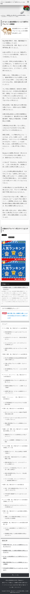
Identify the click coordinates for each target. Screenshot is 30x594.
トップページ (3, 15)
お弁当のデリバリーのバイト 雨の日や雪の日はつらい (16, 338)
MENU (28, 2)
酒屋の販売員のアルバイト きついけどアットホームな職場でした (16, 463)
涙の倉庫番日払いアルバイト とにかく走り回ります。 (16, 369)
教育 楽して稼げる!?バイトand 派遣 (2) (13, 484)
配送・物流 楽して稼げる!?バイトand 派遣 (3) (15, 354)
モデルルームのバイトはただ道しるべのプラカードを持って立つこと (16, 418)
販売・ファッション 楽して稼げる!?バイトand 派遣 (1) (15, 398)
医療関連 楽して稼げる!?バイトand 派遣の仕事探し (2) (15, 523)
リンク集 (11, 587)
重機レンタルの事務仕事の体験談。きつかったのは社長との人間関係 (16, 517)
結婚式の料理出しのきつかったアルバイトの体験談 (16, 349)
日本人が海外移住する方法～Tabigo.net (14, 580)
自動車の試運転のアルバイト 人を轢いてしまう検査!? (16, 386)
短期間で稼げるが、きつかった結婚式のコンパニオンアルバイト (16, 392)
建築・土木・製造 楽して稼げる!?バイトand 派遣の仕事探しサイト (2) (15, 429)
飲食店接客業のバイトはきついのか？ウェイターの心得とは (16, 332)
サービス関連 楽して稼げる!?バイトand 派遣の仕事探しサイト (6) (15, 446)
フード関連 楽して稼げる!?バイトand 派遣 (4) (15, 328)
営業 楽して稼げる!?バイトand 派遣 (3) (13, 408)
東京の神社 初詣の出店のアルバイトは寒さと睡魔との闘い (16, 457)
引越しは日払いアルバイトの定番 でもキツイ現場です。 (16, 364)
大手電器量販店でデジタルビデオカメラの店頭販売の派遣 (16, 403)
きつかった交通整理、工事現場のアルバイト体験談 (16, 440)
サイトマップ (18, 587)
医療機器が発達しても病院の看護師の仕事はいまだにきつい (15, 288)
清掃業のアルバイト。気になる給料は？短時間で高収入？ (16, 452)
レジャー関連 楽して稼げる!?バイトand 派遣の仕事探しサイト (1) (15, 500)
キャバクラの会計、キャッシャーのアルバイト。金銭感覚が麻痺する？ (15, 479)
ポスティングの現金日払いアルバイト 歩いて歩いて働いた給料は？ (16, 468)
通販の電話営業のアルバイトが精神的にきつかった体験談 (16, 424)
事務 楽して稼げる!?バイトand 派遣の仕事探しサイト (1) (15, 511)
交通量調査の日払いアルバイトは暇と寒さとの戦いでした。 (16, 381)
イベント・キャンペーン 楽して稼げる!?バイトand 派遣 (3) (15, 375)
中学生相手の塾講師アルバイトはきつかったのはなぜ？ (16, 494)
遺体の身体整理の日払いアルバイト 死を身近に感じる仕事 (16, 474)
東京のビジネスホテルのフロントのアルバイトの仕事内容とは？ (16, 506)
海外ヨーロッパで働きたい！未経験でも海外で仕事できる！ (15, 582)
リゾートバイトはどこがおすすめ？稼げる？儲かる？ (15, 584)
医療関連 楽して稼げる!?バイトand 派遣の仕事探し (16, 15)
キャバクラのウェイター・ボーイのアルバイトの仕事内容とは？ (16, 343)
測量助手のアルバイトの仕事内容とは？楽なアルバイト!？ (16, 435)
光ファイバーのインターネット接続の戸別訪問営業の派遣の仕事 (16, 413)
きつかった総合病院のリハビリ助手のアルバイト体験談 (16, 529)
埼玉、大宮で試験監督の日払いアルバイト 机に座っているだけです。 (16, 489)
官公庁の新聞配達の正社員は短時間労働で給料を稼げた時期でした (16, 358)
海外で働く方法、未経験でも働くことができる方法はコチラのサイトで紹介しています (17, 316)
